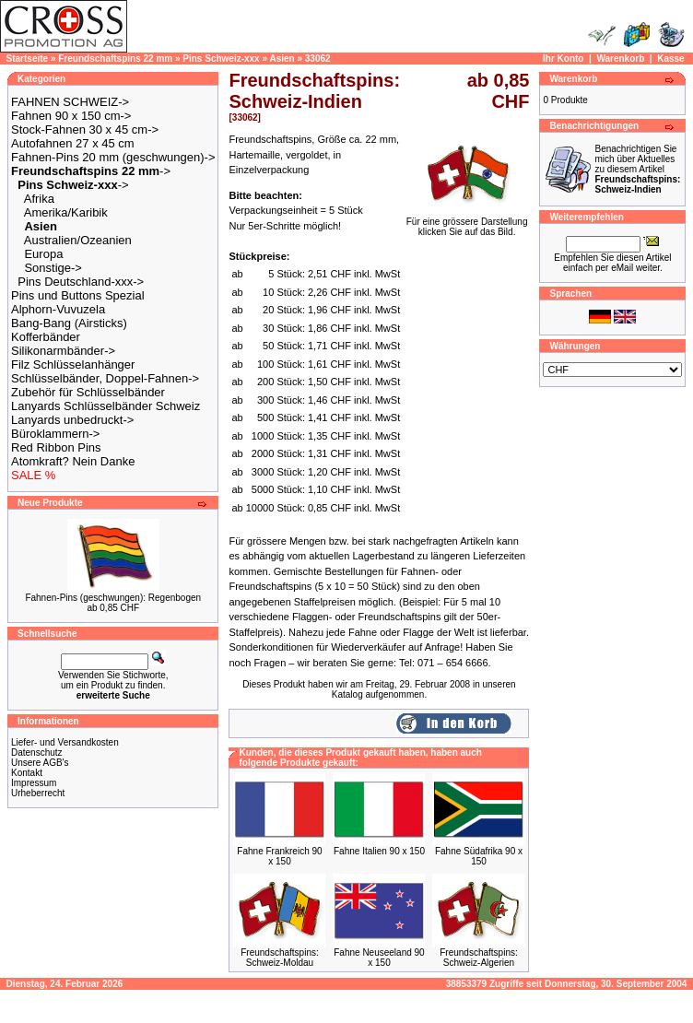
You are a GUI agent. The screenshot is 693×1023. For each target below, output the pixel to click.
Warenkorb (620, 58)
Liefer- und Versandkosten (65, 742)
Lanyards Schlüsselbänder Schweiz (105, 406)
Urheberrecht (38, 793)
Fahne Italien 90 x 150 (379, 851)
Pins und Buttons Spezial (78, 295)
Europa (43, 254)
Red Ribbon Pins (56, 447)
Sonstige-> (53, 268)
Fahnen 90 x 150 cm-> (71, 116)
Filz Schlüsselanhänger (73, 364)
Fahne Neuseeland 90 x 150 (379, 957)
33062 (318, 58)
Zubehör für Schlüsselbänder (88, 392)
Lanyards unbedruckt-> (72, 420)
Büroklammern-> (55, 434)
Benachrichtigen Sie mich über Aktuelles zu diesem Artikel (637, 169)
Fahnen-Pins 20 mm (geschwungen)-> (113, 157)
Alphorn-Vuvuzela (58, 309)
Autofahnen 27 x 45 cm (73, 143)
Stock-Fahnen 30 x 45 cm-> (85, 129)
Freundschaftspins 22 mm (115, 58)
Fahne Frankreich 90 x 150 (279, 856)
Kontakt (26, 773)
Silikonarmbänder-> (63, 351)
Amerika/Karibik (66, 212)
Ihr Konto (563, 58)
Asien (281, 58)
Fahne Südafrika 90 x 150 (479, 856)
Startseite (27, 58)
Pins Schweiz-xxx (220, 58)
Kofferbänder (45, 337)
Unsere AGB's (40, 763)
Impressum (33, 783)
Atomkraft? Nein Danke (73, 461)
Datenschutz (37, 752)
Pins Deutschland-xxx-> (81, 281)
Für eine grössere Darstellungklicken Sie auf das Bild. (467, 222)
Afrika (39, 199)
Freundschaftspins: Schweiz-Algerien (479, 957)
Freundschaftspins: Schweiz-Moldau (280, 957)
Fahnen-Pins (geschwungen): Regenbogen (113, 598)
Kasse (670, 58)
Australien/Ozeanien (78, 240)
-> (90, 171)
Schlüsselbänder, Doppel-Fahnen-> (105, 378)
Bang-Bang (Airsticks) (69, 323)
